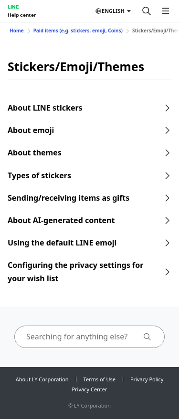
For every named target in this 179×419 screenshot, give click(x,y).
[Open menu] (165, 10)
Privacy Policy (146, 379)
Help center (22, 14)
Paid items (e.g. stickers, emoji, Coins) (78, 30)
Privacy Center (89, 389)
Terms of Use (100, 379)
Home (17, 30)
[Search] (146, 10)
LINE (13, 6)
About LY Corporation (42, 379)
